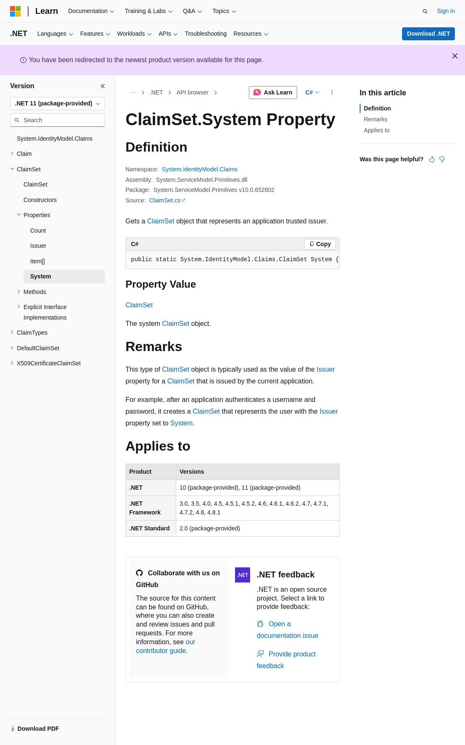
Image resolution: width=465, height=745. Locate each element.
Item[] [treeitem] (37, 261)
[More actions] (332, 93)
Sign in (446, 11)
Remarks (375, 119)
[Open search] (425, 11)
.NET (156, 92)
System (181, 423)
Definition (377, 108)
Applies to (376, 130)
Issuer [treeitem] (38, 245)
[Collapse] (103, 86)
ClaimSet (161, 221)
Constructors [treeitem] (40, 200)
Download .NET (428, 33)
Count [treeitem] (38, 230)
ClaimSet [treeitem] (35, 184)
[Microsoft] (15, 11)
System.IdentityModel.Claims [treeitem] (55, 138)
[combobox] (57, 103)
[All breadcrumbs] (132, 93)
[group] (232, 260)
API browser (193, 92)
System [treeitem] (40, 276)
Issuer (325, 369)
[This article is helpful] (432, 159)
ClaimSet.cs (164, 200)
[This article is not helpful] (442, 159)
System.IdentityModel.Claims (200, 169)
